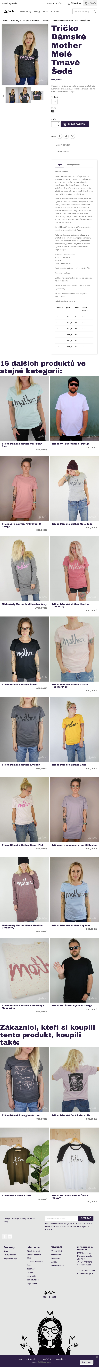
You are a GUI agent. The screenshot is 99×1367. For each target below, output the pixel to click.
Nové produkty (10, 1255)
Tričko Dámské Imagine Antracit (21, 1115)
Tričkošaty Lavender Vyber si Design (74, 845)
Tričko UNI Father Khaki (16, 1195)
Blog (37, 11)
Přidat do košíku (74, 124)
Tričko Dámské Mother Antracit (21, 765)
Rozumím (86, 1362)
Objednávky (56, 1254)
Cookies (30, 1272)
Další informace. (44, 1362)
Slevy (6, 1251)
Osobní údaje (56, 1251)
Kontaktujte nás (9, 3)
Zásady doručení (33, 1251)
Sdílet (59, 136)
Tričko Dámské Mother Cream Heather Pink (70, 686)
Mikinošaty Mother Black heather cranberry (22, 926)
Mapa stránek (32, 1283)
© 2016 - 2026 (49, 1297)
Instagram (10, 1236)
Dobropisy (55, 1258)
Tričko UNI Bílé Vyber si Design (70, 444)
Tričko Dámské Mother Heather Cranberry (71, 605)
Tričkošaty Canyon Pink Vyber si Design (21, 525)
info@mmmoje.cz (85, 1273)
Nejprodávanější (10, 1258)
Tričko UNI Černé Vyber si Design (72, 1006)
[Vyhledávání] (84, 11)
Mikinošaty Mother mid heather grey (24, 604)
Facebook (4, 1236)
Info (45, 11)
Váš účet (56, 1247)
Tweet (65, 136)
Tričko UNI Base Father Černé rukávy (70, 1196)
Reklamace (31, 1269)
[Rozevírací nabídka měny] (57, 3)
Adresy (54, 1262)
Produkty (25, 11)
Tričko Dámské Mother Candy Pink (23, 845)
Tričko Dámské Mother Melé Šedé (72, 524)
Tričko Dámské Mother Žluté (69, 765)
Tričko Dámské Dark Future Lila (71, 1115)
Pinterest (72, 136)
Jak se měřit (31, 1276)
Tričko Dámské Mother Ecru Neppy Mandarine (23, 1007)
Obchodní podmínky (34, 1261)
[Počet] (54, 124)
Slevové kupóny (57, 1265)
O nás (55, 11)
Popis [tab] (59, 164)
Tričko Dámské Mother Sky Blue (71, 925)
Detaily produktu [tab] (73, 164)
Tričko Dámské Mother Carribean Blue (22, 445)
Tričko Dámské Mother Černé (19, 685)
